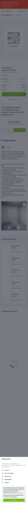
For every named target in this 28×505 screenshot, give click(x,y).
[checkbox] (5, 470)
